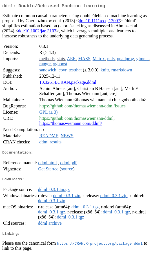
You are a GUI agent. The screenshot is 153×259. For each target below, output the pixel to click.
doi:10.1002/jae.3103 (37, 32)
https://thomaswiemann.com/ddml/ (70, 124)
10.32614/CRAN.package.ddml (67, 83)
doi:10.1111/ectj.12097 (99, 21)
